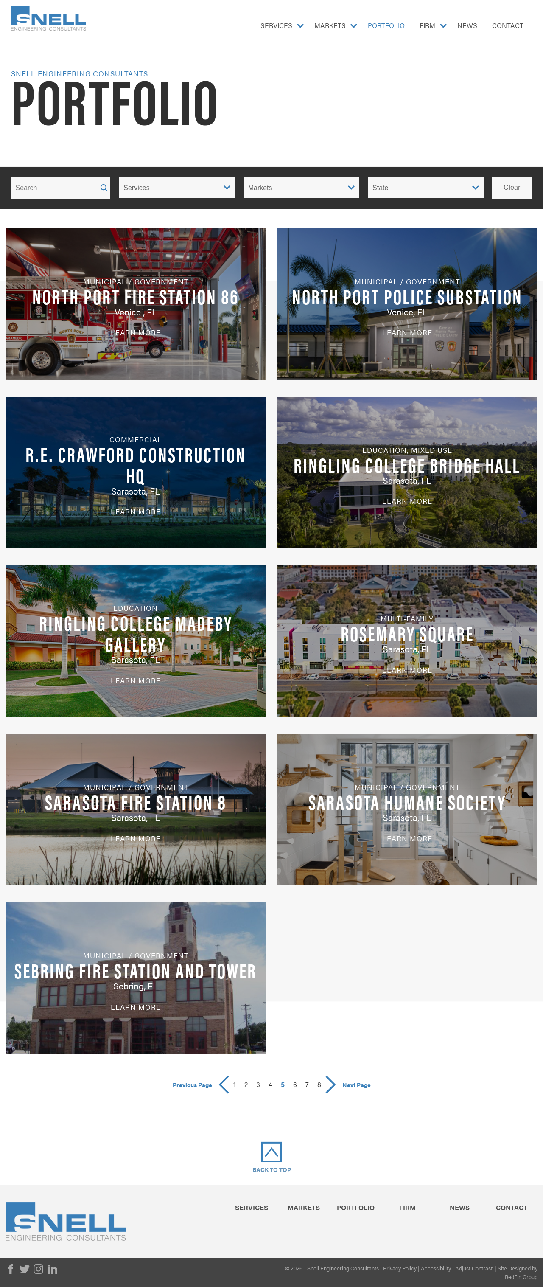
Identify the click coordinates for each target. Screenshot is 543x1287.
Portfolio (386, 25)
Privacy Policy (400, 1268)
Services (276, 25)
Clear (512, 187)
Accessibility (436, 1268)
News (467, 25)
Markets (330, 25)
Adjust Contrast (474, 1268)
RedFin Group (521, 1277)
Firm (427, 25)
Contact (507, 25)
